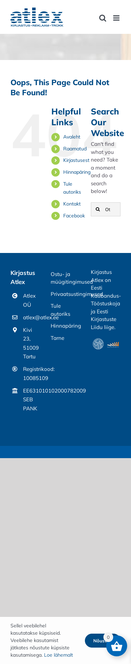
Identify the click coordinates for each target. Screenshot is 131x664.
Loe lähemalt (58, 655)
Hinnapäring (76, 172)
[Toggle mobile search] (102, 18)
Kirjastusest (76, 160)
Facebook (74, 215)
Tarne (57, 338)
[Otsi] (98, 209)
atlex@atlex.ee (31, 317)
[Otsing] (106, 209)
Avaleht (71, 137)
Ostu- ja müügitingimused (65, 278)
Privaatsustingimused (65, 294)
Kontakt (72, 204)
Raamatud (75, 149)
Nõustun (102, 640)
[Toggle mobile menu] (117, 18)
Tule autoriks (60, 310)
